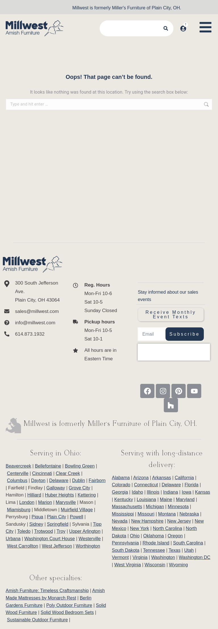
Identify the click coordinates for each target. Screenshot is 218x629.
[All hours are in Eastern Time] (96, 354)
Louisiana (146, 499)
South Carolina (188, 542)
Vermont (120, 557)
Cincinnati (42, 473)
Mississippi (123, 514)
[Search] (166, 28)
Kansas (202, 492)
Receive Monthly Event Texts (171, 314)
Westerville (90, 538)
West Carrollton (22, 546)
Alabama (121, 477)
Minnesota (178, 506)
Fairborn (97, 480)
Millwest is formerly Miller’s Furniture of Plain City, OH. (110, 424)
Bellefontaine (48, 466)
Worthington (88, 546)
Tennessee (154, 550)
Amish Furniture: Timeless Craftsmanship (47, 590)
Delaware (58, 480)
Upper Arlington (84, 531)
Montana (167, 514)
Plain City (56, 516)
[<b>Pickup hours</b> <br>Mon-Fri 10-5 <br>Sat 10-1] (96, 330)
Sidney (36, 524)
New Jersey (179, 521)
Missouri (145, 514)
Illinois (153, 492)
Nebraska (189, 514)
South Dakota (125, 550)
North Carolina (167, 528)
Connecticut (146, 484)
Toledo (23, 531)
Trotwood (43, 531)
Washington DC (194, 557)
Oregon (175, 535)
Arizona (140, 477)
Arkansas (161, 477)
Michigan (155, 506)
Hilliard (34, 495)
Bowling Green (80, 466)
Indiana (170, 492)
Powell (76, 516)
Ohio (135, 535)
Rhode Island (155, 542)
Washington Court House (49, 538)
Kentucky (123, 499)
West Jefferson (57, 546)
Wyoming (178, 564)
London (26, 502)
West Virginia (127, 564)
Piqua (37, 516)
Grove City (79, 487)
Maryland (185, 499)
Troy (60, 531)
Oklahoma (153, 535)
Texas (175, 550)
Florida (191, 484)
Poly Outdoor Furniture (69, 605)
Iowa (186, 492)
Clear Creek (68, 473)
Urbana (13, 538)
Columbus (17, 480)
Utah (189, 550)
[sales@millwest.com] (32, 311)
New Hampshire (147, 521)
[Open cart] (191, 23)
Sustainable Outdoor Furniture (37, 619)
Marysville (66, 502)
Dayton (38, 480)
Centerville (17, 473)
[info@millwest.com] (32, 323)
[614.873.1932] (32, 334)
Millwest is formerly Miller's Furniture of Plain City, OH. (126, 7)
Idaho (137, 492)
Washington (163, 557)
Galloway (55, 487)
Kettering (86, 495)
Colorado (121, 484)
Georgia (120, 492)
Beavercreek (18, 466)
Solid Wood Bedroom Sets (67, 612)
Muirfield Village (77, 509)
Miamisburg (18, 509)
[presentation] (174, 352)
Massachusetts (127, 506)
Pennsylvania (125, 542)
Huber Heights (59, 495)
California (184, 477)
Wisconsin (154, 564)
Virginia (140, 557)
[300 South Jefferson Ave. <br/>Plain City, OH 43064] (32, 291)
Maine (166, 499)
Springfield (57, 524)
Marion (45, 502)
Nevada (119, 521)
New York (139, 528)
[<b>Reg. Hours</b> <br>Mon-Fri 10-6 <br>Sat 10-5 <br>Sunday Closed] (96, 298)
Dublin (78, 480)
